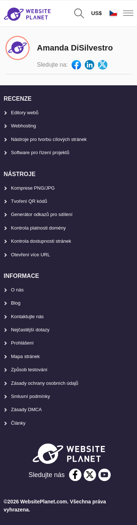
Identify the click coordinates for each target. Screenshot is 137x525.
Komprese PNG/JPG (33, 188)
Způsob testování (29, 369)
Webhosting (23, 126)
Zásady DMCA (26, 409)
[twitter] (90, 475)
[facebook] (75, 475)
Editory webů (24, 112)
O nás (17, 290)
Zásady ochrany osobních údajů (44, 383)
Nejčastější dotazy (30, 329)
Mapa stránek (25, 356)
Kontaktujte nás (27, 316)
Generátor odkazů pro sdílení (41, 214)
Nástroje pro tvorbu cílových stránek (49, 139)
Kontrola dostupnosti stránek (41, 241)
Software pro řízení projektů (40, 152)
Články (18, 423)
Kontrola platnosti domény (38, 228)
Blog (15, 303)
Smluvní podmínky (30, 396)
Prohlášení (22, 343)
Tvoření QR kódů (29, 201)
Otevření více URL (30, 254)
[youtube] (104, 475)
